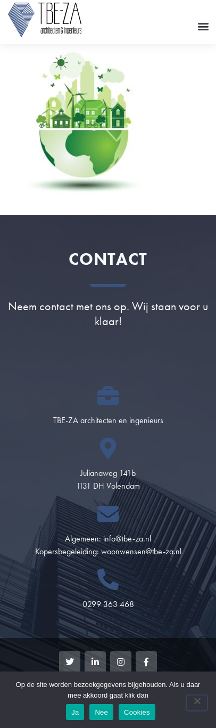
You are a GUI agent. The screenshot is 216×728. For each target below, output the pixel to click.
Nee (101, 712)
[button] (203, 26)
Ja (75, 712)
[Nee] (197, 702)
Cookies (137, 712)
